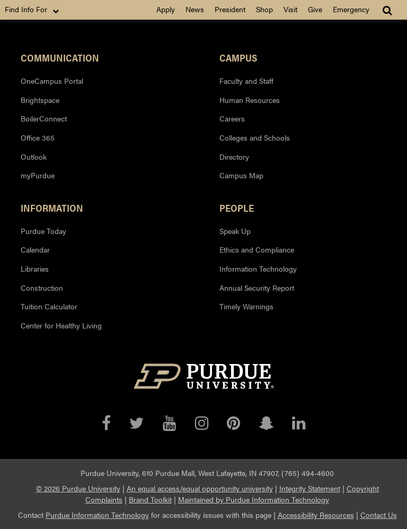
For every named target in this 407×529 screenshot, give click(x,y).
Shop (264, 9)
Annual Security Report (256, 287)
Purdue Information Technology (97, 514)
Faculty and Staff (246, 80)
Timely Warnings (246, 306)
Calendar (35, 249)
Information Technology (258, 268)
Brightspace (40, 99)
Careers (232, 118)
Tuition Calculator (49, 306)
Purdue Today (43, 231)
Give (315, 9)
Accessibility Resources (316, 514)
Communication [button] (60, 57)
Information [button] (52, 207)
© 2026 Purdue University (78, 488)
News (194, 9)
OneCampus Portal (52, 80)
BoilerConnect (44, 118)
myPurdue (38, 175)
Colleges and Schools (254, 137)
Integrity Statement (309, 488)
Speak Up (235, 231)
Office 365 (38, 137)
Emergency (351, 9)
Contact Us (378, 514)
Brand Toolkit (150, 499)
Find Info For (33, 9)
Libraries (35, 268)
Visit (290, 9)
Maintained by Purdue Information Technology (253, 499)
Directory (234, 156)
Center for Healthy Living (61, 325)
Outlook (34, 156)
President (230, 9)
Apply (165, 9)
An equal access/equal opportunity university (200, 488)
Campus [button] (238, 57)
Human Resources (249, 99)
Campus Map (241, 175)
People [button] (236, 207)
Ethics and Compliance (256, 249)
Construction (42, 287)
